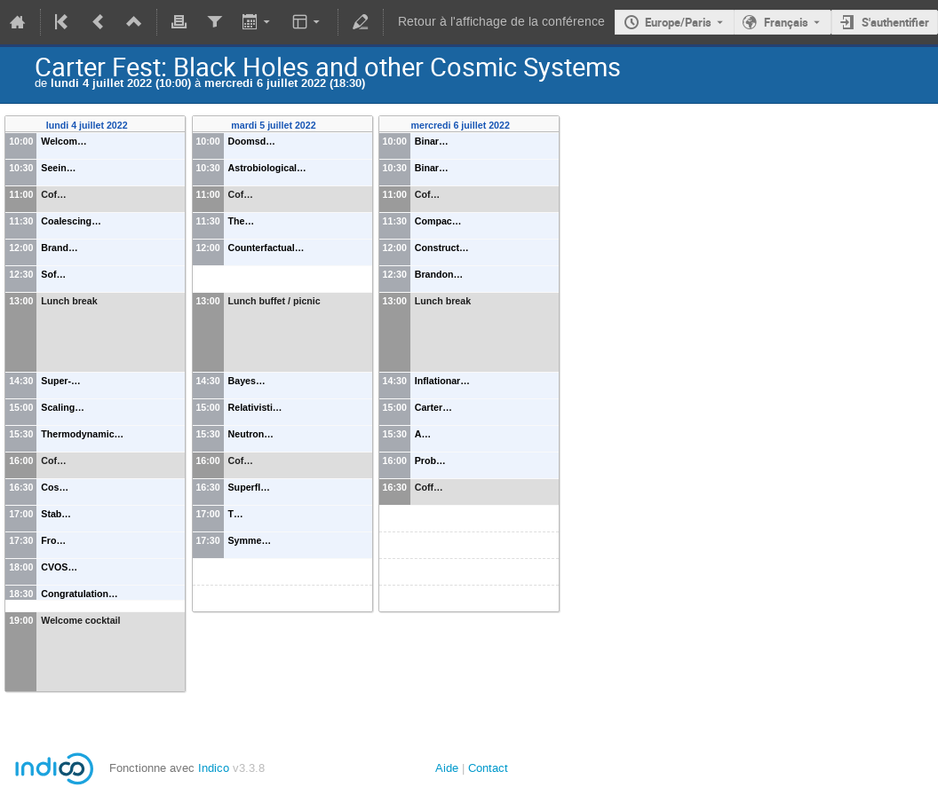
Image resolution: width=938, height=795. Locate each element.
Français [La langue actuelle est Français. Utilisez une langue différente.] (786, 22)
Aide (446, 767)
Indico (213, 767)
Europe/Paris (678, 22)
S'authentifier (895, 22)
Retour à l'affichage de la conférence (501, 21)
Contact (488, 767)
